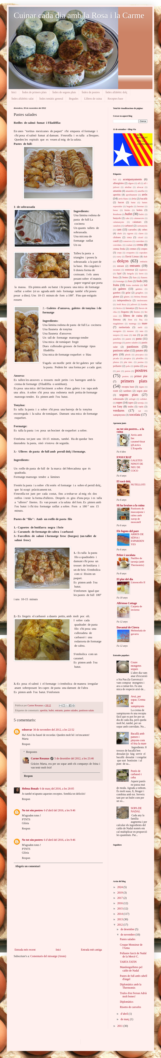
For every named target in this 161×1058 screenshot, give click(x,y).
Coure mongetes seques (136, 665)
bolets (139, 210)
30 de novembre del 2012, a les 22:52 (53, 729)
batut (133, 202)
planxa (116, 362)
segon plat (142, 390)
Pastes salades (127, 939)
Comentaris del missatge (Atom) (48, 956)
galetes (122, 288)
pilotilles (140, 358)
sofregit (132, 399)
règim (141, 387)
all (139, 183)
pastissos (132, 346)
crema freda (119, 248)
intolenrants (142, 300)
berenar (140, 206)
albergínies (118, 183)
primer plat (140, 376)
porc (118, 371)
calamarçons (118, 222)
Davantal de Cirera (128, 627)
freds (139, 281)
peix (115, 354)
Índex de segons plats (64, 92)
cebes (144, 229)
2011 (120, 1025)
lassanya (130, 308)
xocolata (134, 414)
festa (115, 277)
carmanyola (142, 226)
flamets (144, 277)
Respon (26, 744)
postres (141, 370)
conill (116, 241)
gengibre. (139, 293)
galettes (139, 289)
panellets (117, 339)
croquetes (130, 253)
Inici (13, 92)
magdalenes (118, 323)
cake (127, 218)
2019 (120, 892)
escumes (116, 270)
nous (126, 335)
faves (141, 273)
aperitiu (43, 710)
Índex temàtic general (51, 98)
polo (128, 366)
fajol (119, 273)
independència (124, 300)
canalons (117, 226)
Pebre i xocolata (126, 555)
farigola (130, 273)
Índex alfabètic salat (22, 98)
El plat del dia (125, 579)
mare (144, 323)
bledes (127, 210)
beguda (130, 206)
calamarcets (139, 218)
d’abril (125, 1013)
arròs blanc (123, 199)
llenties (137, 312)
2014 (120, 913)
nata (141, 331)
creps (119, 253)
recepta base (128, 386)
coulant (129, 245)
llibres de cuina (132, 315)
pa (142, 335)
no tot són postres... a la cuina (130, 430)
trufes (130, 406)
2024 (120, 887)
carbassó (128, 225)
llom (130, 320)
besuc (115, 210)
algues (131, 183)
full (145, 285)
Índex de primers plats (34, 92)
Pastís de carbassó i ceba (136, 774)
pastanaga (117, 342)
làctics (119, 308)
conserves (127, 241)
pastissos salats (86, 710)
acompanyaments (132, 179)
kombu (144, 304)
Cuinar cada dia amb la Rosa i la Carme (79, 15)
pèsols (128, 354)
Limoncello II (138, 582)
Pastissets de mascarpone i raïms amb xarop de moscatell (138, 515)
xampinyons (119, 414)
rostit (115, 390)
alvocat (140, 187)
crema (140, 244)
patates (139, 350)
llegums (125, 311)
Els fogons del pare (128, 531)
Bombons (117, 214)
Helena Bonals (30, 788)
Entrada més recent (25, 949)
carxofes (132, 229)
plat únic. (128, 362)
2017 (120, 897)
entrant (120, 266)
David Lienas (132, 256)
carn (119, 229)
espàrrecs (143, 270)
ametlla (141, 191)
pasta (139, 338)
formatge (120, 281)
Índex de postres (91, 92)
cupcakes (143, 253)
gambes (117, 292)
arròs (144, 194)
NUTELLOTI (138, 484)
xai (139, 411)
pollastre (117, 366)
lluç (141, 320)
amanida (117, 190)
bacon (121, 202)
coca (129, 237)
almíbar (128, 187)
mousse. (130, 331)
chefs (119, 233)
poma (136, 366)
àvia (134, 198)
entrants (59, 710)
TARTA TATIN (128, 961)
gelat (128, 292)
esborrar (27, 729)
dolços (123, 260)
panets (128, 339)
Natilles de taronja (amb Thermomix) (137, 561)
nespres (116, 335)
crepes (144, 248)
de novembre (128, 934)
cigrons (130, 233)
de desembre (128, 929)
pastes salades (71, 710)
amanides (130, 191)
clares (141, 233)
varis (141, 406)
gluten (116, 296)
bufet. (141, 214)
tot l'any (117, 406)
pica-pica (139, 354)
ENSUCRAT (124, 457)
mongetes (117, 331)
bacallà (143, 198)
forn (130, 281)
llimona (117, 319)
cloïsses (117, 237)
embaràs (143, 261)
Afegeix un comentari (27, 866)
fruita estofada (132, 285)
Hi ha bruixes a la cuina (130, 505)
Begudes (73, 98)
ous (134, 335)
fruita (116, 285)
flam (135, 277)
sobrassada (118, 398)
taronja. (141, 403)
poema (141, 362)
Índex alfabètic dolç (116, 92)
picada (116, 358)
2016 (120, 903)
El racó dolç (124, 481)
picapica (127, 358)
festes (125, 277)
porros (128, 371)
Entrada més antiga (91, 949)
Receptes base (115, 98)
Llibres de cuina (93, 98)
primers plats (134, 380)
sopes (119, 402)
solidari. (143, 399)
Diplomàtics (126, 1001)
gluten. (127, 297)
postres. (125, 376)
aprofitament (131, 195)
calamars (137, 222)
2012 (120, 924)
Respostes (31, 751)
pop (145, 366)
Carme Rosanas (36, 705)
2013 (120, 919)
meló (140, 327)
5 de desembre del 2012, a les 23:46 (74, 758)
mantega (132, 323)
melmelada (124, 327)
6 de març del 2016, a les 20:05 (57, 788)
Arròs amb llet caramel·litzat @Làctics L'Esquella (138, 441)
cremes (133, 248)
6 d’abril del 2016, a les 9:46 (59, 810)
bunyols (117, 218)
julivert (134, 304)
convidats (140, 241)
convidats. (117, 245)
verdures (118, 410)
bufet (51, 710)
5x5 (114, 179)
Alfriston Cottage (127, 603)
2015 (120, 908)
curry (118, 256)
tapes (130, 402)
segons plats (128, 394)
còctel (140, 237)
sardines (127, 390)
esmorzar (129, 269)
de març (125, 1019)
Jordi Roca (121, 304)
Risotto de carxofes (130, 1007)
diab (145, 256)
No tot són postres (32, 810)
